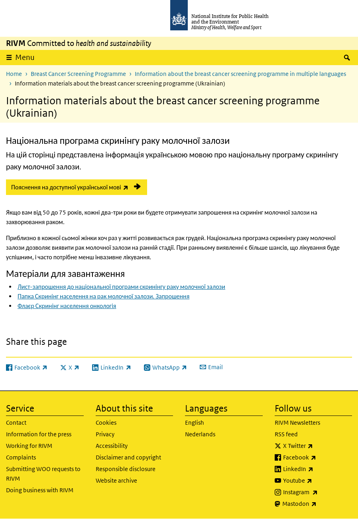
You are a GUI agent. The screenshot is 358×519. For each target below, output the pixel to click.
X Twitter (317, 446)
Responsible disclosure (125, 469)
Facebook (317, 457)
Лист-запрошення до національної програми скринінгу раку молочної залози (121, 286)
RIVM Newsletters (297, 422)
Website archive (116, 480)
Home (14, 74)
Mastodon (317, 504)
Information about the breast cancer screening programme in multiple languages (240, 74)
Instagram (317, 492)
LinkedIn (317, 469)
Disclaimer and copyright (128, 457)
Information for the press (38, 434)
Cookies (106, 422)
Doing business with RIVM (39, 490)
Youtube (317, 480)
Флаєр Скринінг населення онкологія (67, 306)
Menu (25, 57)
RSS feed (286, 434)
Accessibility (112, 445)
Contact (16, 422)
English (194, 422)
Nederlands (200, 434)
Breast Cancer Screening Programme (78, 74)
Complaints (21, 457)
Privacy (105, 434)
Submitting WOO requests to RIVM (43, 473)
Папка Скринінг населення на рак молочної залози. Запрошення (103, 296)
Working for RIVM (29, 445)
